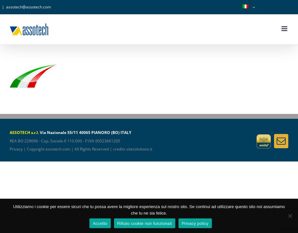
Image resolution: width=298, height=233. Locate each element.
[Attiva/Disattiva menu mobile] (284, 28)
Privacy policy (195, 223)
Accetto (100, 223)
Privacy (16, 149)
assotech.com (57, 149)
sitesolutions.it (139, 149)
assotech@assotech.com (28, 7)
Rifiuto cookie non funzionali (144, 223)
